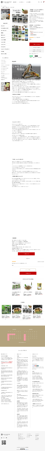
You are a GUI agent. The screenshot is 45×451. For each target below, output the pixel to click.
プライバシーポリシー (21, 439)
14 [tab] (19, 319)
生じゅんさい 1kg (5, 315)
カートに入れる (37, 44)
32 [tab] (42, 319)
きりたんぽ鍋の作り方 (4, 66)
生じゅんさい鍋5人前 (16, 315)
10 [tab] (14, 319)
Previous (13, 16)
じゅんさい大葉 (3, 42)
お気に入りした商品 (3, 53)
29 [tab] (38, 319)
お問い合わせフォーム (19, 364)
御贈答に (4, 7)
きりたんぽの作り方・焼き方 (4, 68)
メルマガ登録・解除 (29, 435)
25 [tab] (33, 319)
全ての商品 (2, 51)
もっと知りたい (21, 2)
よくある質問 (28, 2)
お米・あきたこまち (3, 30)
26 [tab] (34, 319)
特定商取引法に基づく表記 (21, 438)
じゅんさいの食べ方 (3, 61)
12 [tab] (16, 319)
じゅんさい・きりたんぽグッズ (5, 49)
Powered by (22, 449)
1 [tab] (2, 319)
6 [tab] (9, 319)
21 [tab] (28, 319)
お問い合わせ (37, 439)
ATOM (29, 436)
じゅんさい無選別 (3, 39)
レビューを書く (28, 269)
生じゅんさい (3, 25)
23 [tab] (30, 319)
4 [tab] (6, 319)
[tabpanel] (5, 14)
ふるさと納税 (2, 75)
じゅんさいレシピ (3, 63)
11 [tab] (15, 319)
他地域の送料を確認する (33, 34)
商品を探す (14, 2)
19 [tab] (25, 319)
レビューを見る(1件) (37, 37)
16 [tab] (21, 319)
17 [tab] (23, 319)
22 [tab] (29, 319)
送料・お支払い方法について (33, 53)
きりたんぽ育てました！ (4, 69)
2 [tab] (4, 319)
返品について (19, 435)
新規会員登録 (37, 435)
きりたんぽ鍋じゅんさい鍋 (4, 28)
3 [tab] (5, 319)
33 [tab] (43, 319)
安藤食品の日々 (3, 79)
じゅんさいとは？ (3, 60)
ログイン (31, 27)
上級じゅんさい (3, 37)
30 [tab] (39, 319)
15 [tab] (20, 319)
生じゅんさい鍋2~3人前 (37, 315)
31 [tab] (40, 319)
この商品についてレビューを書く (36, 51)
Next (26, 16)
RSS (27, 436)
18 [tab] (24, 319)
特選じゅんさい (7, 7)
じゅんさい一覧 (12, 7)
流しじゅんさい (3, 71)
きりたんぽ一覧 (3, 46)
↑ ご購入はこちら (26, 253)
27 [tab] (35, 319)
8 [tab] (11, 319)
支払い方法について (20, 436)
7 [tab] (10, 319)
